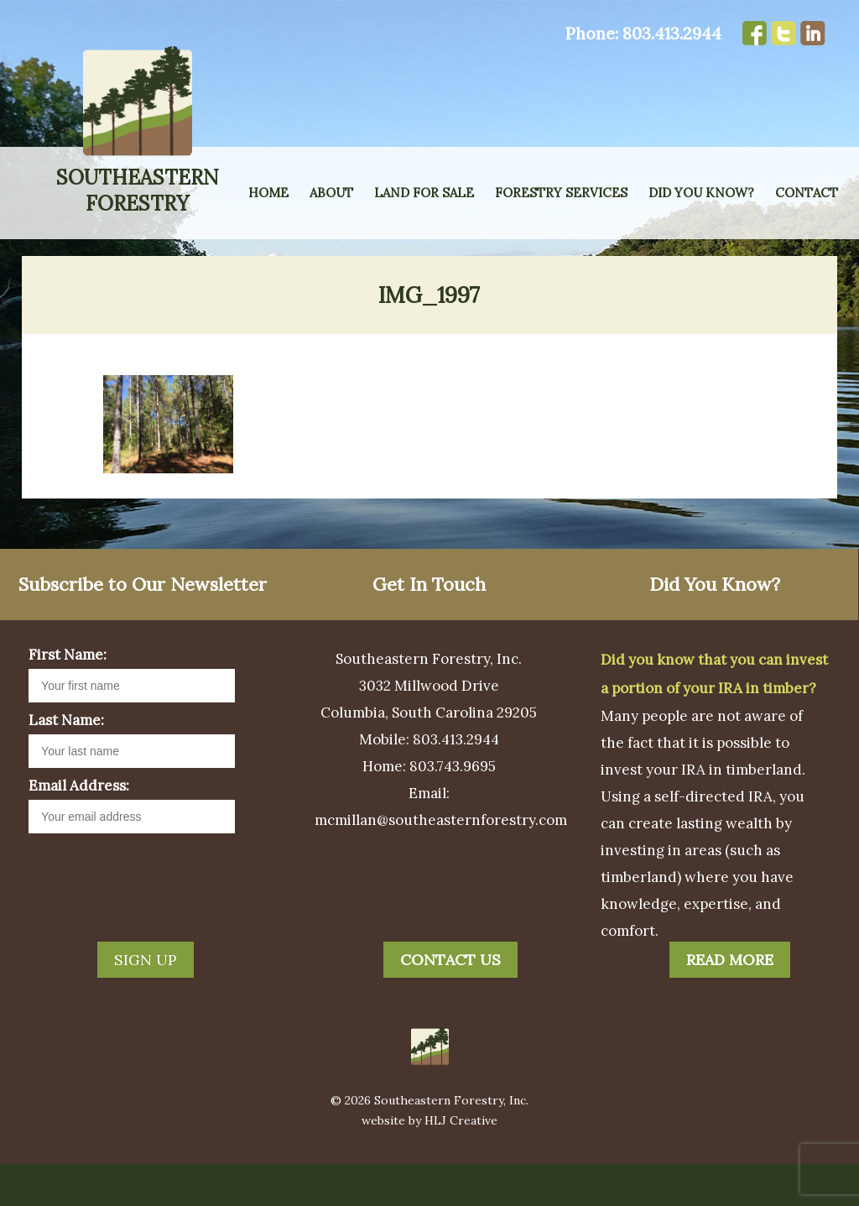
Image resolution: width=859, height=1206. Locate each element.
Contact (806, 193)
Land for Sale (424, 193)
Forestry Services (561, 193)
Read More (729, 1001)
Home (268, 193)
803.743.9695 (452, 808)
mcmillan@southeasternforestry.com (441, 862)
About (331, 193)
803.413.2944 (671, 33)
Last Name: (66, 762)
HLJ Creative (460, 1162)
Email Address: (79, 827)
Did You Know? (701, 193)
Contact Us (450, 1001)
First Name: (68, 696)
